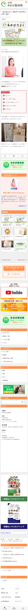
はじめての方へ (6, 332)
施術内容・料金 (6, 336)
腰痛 (4, 370)
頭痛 (4, 373)
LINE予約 (14, 608)
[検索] (13, 401)
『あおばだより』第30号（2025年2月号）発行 (7, 225)
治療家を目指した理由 (8, 358)
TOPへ (23, 608)
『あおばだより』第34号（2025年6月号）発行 (13, 547)
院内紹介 (5, 354)
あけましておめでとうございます (7, 237)
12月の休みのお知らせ (6, 259)
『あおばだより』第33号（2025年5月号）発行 (13, 554)
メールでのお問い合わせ (16, 274)
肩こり (4, 377)
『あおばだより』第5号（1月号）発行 (20, 225)
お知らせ (4, 19)
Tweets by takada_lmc (6, 532)
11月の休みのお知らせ (6, 248)
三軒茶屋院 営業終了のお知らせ (20, 249)
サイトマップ (18, 601)
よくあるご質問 (6, 339)
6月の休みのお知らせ (7, 551)
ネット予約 (4, 608)
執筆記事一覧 (22, 205)
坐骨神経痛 (5, 380)
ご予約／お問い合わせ (8, 361)
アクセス (5, 342)
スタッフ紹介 (6, 351)
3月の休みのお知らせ (19, 236)
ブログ (16, 592)
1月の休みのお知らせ (21, 259)
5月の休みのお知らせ (7, 558)
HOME (2, 588)
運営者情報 (17, 597)
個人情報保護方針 (5, 601)
